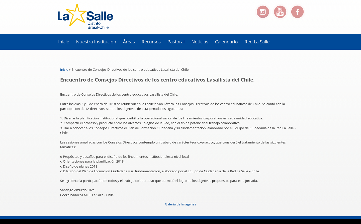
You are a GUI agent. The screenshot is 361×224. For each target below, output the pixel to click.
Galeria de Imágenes (180, 204)
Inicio (63, 42)
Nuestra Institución (96, 42)
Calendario (226, 42)
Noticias (200, 42)
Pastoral (176, 42)
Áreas (129, 42)
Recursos (151, 42)
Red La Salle (257, 42)
